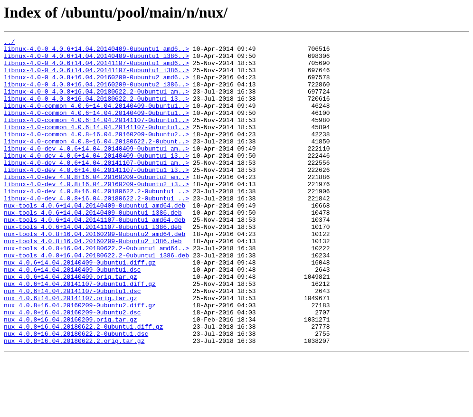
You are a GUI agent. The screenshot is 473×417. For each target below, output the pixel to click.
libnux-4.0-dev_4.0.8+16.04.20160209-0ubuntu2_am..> (96, 205)
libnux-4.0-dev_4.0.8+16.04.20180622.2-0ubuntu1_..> (96, 222)
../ (9, 42)
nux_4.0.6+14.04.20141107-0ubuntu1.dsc (72, 342)
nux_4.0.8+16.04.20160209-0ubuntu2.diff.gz (80, 359)
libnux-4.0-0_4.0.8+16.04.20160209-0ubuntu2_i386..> (96, 94)
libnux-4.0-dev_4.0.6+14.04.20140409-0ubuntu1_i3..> (96, 179)
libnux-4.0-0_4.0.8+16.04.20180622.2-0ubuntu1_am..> (96, 102)
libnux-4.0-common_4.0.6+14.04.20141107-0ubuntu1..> (96, 137)
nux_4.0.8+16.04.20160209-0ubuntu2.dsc (72, 367)
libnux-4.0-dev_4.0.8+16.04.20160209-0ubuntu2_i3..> (96, 213)
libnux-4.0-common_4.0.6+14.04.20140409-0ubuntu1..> (96, 119)
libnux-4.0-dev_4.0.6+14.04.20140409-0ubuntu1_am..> (96, 171)
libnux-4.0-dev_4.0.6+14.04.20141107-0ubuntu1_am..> (96, 188)
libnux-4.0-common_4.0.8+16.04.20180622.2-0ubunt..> (96, 162)
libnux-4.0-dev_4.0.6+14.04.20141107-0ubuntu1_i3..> (96, 196)
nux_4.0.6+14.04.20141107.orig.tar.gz (70, 350)
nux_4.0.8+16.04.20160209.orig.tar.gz (70, 376)
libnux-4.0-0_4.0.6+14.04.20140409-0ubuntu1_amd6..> (96, 51)
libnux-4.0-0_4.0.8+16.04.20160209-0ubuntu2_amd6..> (96, 85)
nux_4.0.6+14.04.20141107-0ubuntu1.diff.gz (80, 333)
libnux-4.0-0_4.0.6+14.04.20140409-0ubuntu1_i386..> (96, 60)
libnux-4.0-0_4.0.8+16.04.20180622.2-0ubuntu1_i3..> (96, 111)
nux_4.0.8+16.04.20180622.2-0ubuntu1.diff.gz (83, 384)
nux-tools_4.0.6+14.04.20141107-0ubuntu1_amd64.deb (94, 256)
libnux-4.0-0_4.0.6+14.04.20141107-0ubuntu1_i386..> (96, 77)
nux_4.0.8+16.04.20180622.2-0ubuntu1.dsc (76, 393)
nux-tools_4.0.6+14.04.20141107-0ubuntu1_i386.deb (92, 265)
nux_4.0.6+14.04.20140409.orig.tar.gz (70, 325)
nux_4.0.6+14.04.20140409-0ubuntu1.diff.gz (80, 307)
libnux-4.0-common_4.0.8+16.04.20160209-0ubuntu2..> (96, 154)
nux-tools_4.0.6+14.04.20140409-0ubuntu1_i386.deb (92, 248)
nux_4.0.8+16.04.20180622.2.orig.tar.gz (74, 402)
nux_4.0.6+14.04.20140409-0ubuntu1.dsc (72, 316)
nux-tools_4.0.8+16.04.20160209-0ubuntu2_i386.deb (92, 282)
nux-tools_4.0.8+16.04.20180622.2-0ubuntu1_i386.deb (96, 299)
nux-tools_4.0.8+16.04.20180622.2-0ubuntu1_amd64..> (96, 290)
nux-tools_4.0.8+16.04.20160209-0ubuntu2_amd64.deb (94, 273)
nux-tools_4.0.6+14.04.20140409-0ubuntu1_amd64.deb (94, 239)
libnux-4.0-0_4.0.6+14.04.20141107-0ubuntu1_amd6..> (96, 68)
